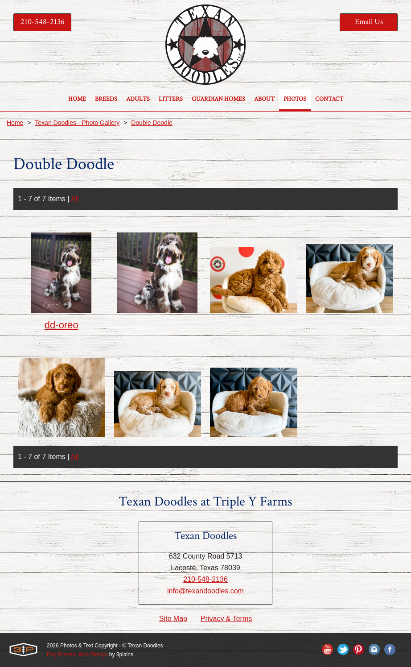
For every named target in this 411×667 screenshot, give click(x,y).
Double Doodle (152, 122)
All (75, 199)
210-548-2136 (43, 22)
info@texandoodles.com (205, 591)
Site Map (173, 618)
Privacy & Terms (226, 618)
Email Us (369, 22)
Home (15, 122)
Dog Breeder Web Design (77, 654)
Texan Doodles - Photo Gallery (77, 122)
